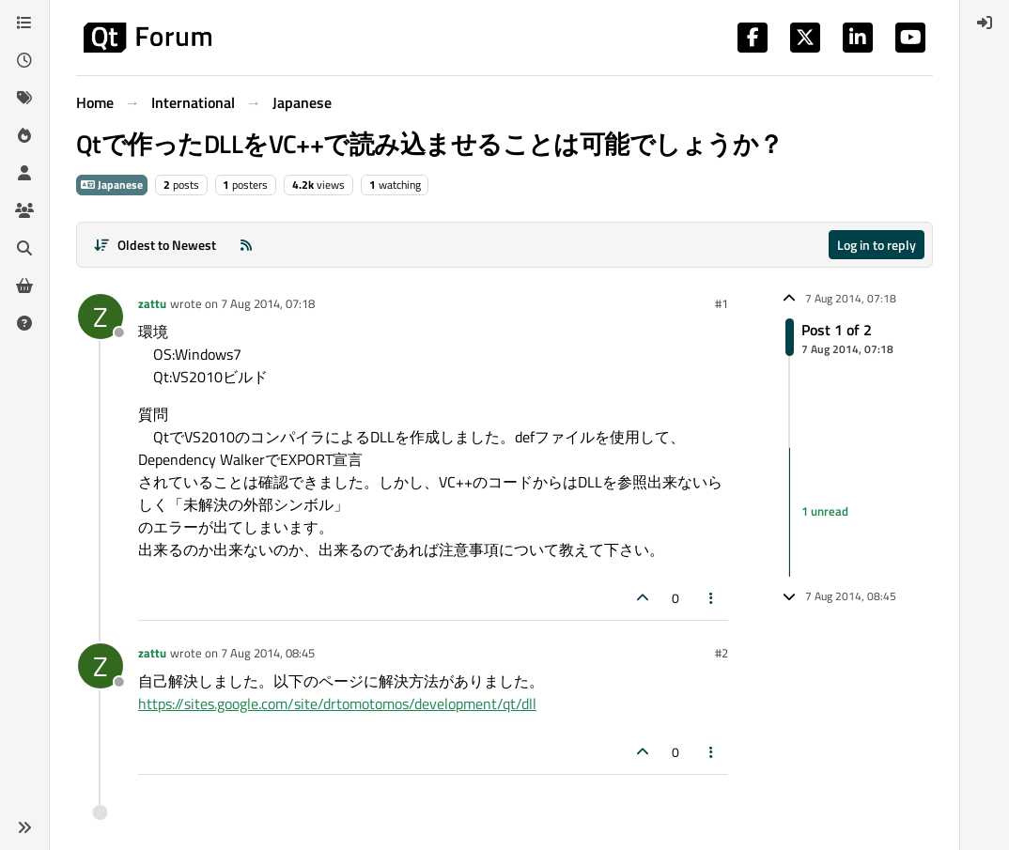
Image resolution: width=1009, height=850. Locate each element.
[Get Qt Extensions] (24, 285)
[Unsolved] (24, 323)
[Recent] (24, 60)
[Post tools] (712, 597)
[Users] (24, 173)
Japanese (112, 184)
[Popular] (24, 135)
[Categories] (24, 23)
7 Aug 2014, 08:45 (268, 652)
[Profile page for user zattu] (100, 316)
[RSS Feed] (246, 244)
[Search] (24, 248)
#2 (721, 652)
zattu (152, 303)
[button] (24, 827)
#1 (721, 303)
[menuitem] (984, 23)
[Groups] (24, 210)
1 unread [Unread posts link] (824, 511)
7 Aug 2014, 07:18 (268, 303)
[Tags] (24, 98)
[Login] (984, 23)
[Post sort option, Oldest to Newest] (155, 244)
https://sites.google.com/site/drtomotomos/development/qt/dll (337, 703)
